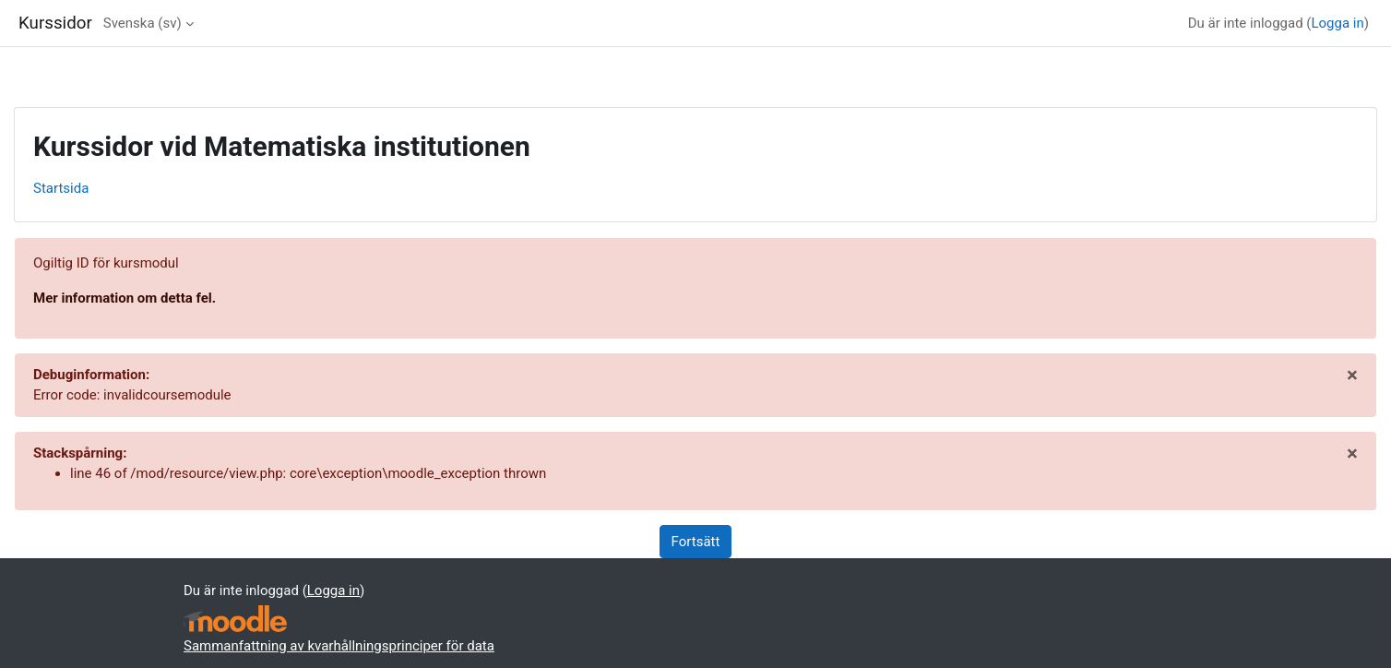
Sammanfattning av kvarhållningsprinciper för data (339, 646)
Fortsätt (696, 541)
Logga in (1337, 23)
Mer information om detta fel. (124, 298)
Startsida (61, 188)
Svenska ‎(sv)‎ (142, 23)
